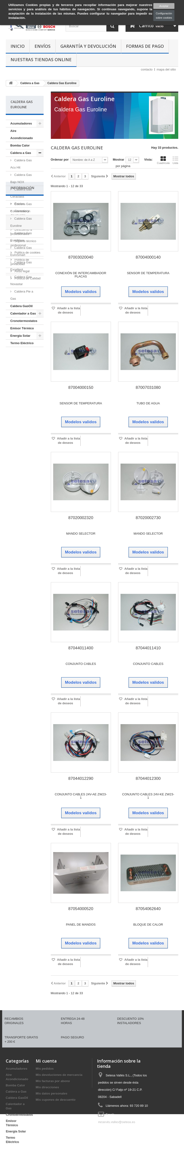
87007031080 (148, 387)
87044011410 (148, 648)
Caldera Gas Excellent (21, 265)
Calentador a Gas (23, 313)
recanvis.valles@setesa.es (116, 1121)
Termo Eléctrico (22, 343)
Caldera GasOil (21, 306)
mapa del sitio (166, 69)
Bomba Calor (20, 145)
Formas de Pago (145, 46)
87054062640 (148, 908)
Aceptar (163, 6)
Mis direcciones (47, 1087)
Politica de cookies (27, 423)
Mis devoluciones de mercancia (59, 1075)
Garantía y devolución (88, 46)
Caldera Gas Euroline (21, 222)
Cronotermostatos (23, 321)
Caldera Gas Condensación (21, 207)
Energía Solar (20, 335)
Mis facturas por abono (53, 1081)
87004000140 (148, 257)
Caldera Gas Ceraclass (21, 193)
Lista (175, 160)
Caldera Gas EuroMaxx (21, 236)
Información (22, 360)
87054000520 (80, 908)
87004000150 (80, 387)
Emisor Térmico (22, 328)
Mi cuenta (46, 1061)
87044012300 (148, 778)
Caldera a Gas (20, 153)
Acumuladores (21, 123)
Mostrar (118, 159)
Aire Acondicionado (21, 134)
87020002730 (148, 517)
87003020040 (80, 257)
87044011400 (80, 648)
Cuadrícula (163, 160)
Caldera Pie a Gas (21, 295)
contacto (147, 69)
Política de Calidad (27, 448)
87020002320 (80, 517)
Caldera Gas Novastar (21, 280)
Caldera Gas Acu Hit (21, 163)
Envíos (42, 46)
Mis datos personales (51, 1093)
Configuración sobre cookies (164, 15)
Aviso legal (21, 441)
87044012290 (80, 778)
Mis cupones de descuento (55, 1099)
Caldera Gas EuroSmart (21, 251)
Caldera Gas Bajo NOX (21, 178)
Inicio (18, 46)
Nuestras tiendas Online (41, 59)
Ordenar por (60, 159)
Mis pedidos (45, 1068)
